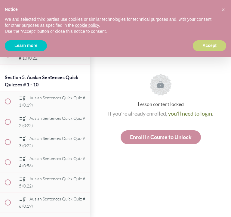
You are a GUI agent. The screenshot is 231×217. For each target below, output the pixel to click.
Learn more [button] (25, 45)
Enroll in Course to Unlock (161, 137)
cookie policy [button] (87, 25)
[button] (223, 9)
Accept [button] (209, 45)
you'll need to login (190, 113)
